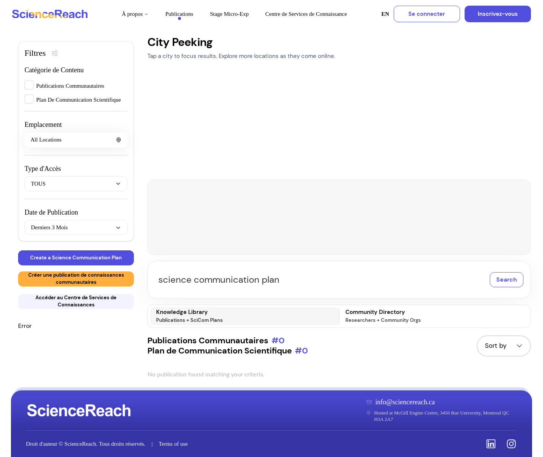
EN (385, 14)
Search (506, 279)
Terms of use (173, 444)
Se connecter (426, 14)
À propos (135, 14)
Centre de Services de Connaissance (306, 14)
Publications (179, 15)
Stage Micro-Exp (229, 14)
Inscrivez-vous (498, 14)
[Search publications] (339, 280)
